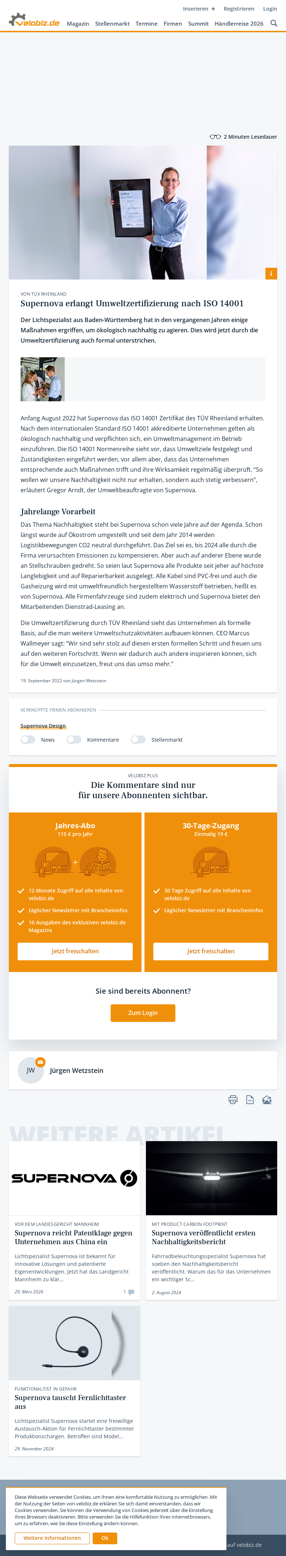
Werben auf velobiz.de (234, 1545)
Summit (198, 23)
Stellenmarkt (112, 23)
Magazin (78, 23)
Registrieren (239, 8)
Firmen (173, 23)
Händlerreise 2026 (239, 23)
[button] (105, 1538)
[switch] (28, 739)
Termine (147, 23)
